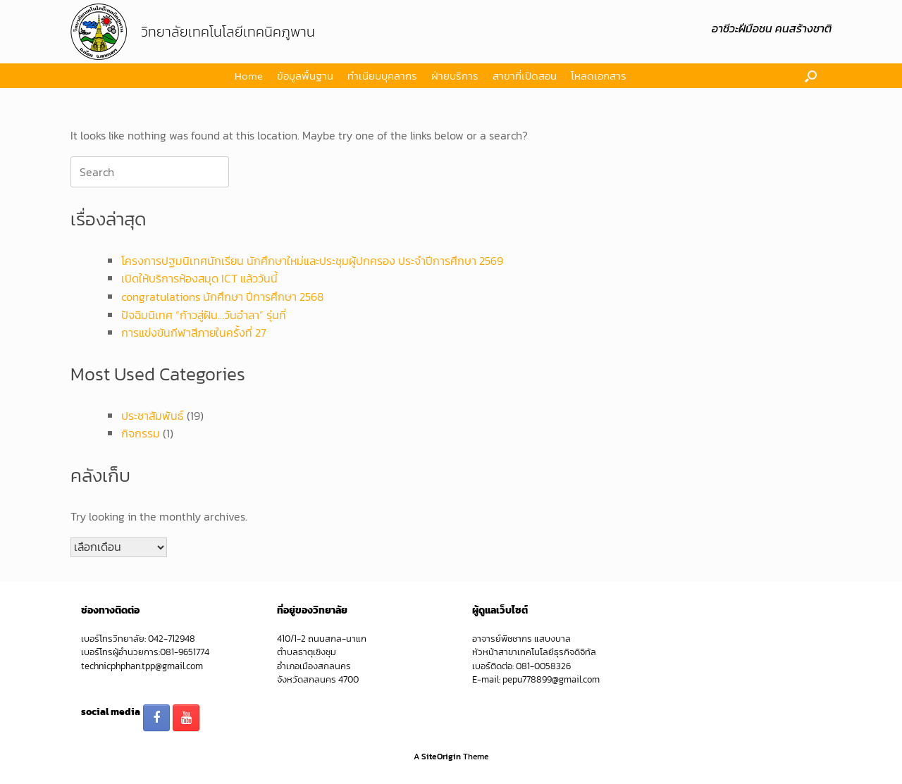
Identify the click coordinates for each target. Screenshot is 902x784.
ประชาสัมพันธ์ (152, 415)
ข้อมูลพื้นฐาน (305, 76)
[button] (811, 75)
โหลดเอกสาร (598, 76)
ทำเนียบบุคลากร (382, 76)
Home (249, 76)
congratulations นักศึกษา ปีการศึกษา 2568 (222, 296)
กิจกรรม (140, 433)
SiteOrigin (441, 756)
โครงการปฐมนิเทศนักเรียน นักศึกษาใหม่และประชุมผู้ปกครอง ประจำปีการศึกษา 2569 (312, 260)
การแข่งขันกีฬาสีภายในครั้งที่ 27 (193, 332)
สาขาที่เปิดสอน (525, 76)
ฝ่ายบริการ (454, 76)
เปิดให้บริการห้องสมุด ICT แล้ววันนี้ (199, 278)
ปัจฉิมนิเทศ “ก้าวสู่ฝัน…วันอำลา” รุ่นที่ (203, 314)
